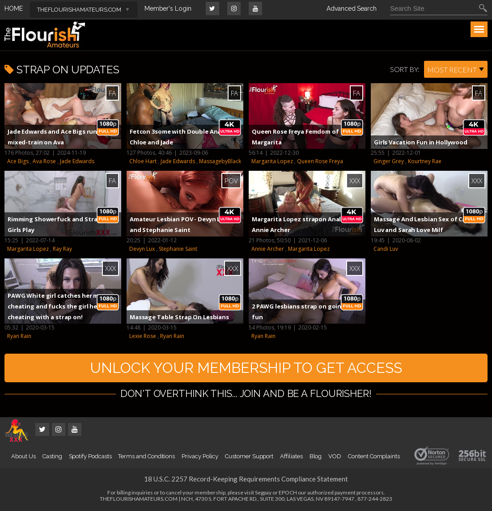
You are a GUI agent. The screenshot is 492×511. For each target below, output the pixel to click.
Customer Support (249, 456)
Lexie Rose (142, 336)
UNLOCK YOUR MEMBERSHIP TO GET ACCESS (246, 367)
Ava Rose (44, 161)
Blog (316, 456)
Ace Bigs (18, 161)
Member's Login (167, 8)
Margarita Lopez (272, 161)
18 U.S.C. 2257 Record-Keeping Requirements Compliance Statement (246, 479)
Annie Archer (267, 249)
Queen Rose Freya (320, 161)
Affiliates (291, 456)
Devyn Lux (142, 249)
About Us (23, 456)
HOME (13, 8)
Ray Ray (62, 249)
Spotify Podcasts (90, 456)
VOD (334, 456)
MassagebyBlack (220, 161)
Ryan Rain (19, 336)
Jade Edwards (77, 161)
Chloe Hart (143, 161)
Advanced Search (352, 8)
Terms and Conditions (146, 456)
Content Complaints (374, 456)
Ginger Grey (388, 161)
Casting (52, 456)
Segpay (263, 492)
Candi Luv (385, 249)
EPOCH (288, 492)
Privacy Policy (200, 456)
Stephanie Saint (178, 249)
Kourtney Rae (424, 161)
